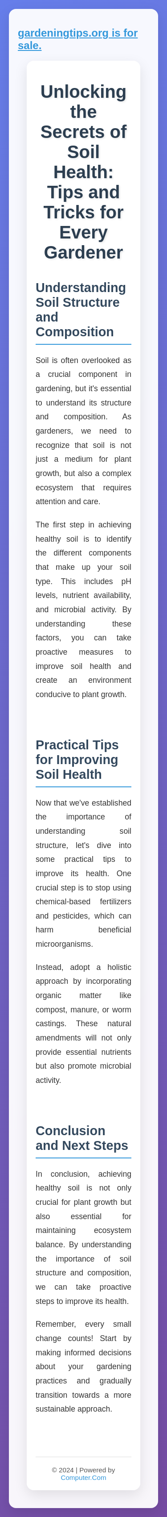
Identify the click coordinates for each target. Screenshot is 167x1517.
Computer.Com (83, 1477)
